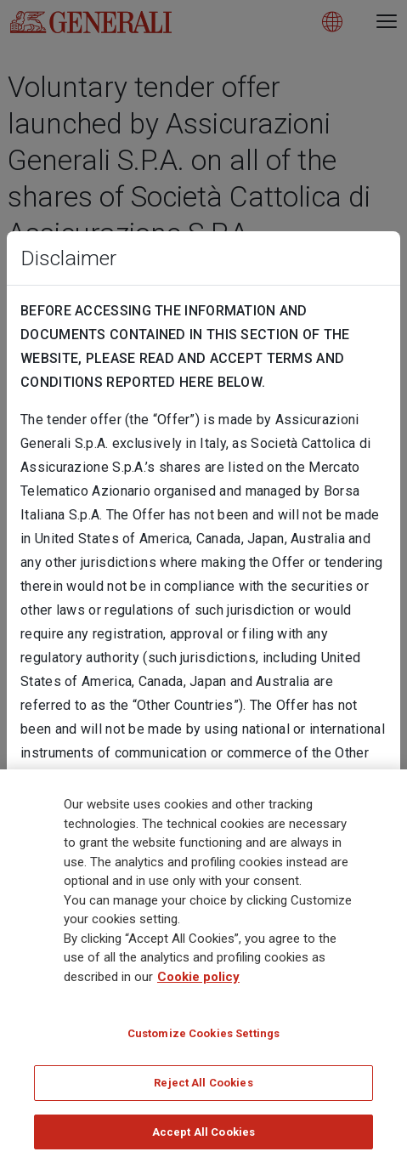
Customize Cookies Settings (203, 1038)
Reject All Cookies (203, 1087)
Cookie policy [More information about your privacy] (198, 982)
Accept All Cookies (203, 1137)
